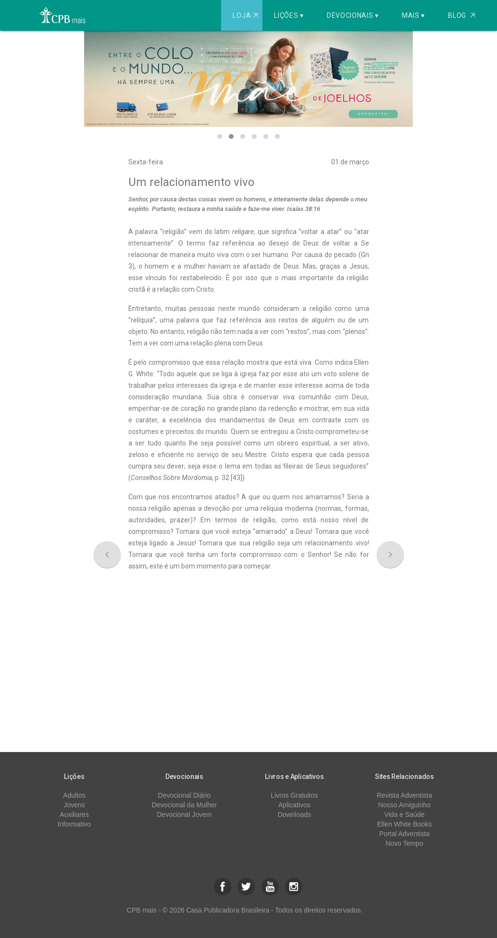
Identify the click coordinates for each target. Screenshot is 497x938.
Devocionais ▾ (353, 15)
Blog (461, 15)
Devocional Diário (184, 795)
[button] (219, 136)
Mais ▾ (413, 15)
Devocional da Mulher (184, 805)
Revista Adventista (404, 795)
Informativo (74, 824)
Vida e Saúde (404, 814)
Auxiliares (74, 814)
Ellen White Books (404, 824)
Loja (246, 15)
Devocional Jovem (184, 814)
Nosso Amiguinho (404, 805)
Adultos (74, 795)
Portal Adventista (404, 834)
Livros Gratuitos (294, 795)
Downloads (294, 814)
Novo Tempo (404, 843)
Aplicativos (294, 805)
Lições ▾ (289, 15)
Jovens (74, 805)
